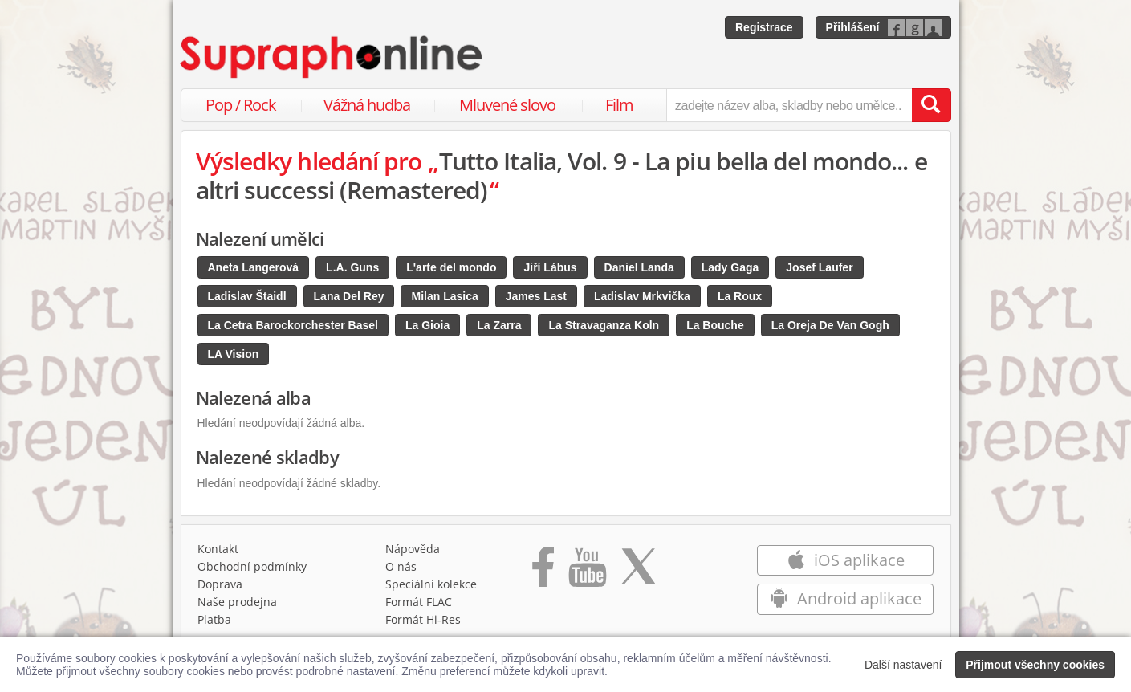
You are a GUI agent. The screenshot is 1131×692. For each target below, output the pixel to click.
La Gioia (427, 325)
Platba (214, 619)
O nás (401, 566)
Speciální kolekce (431, 584)
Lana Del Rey (349, 296)
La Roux (740, 296)
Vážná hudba (366, 105)
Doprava (219, 584)
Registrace (764, 27)
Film (619, 105)
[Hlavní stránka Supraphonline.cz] (332, 57)
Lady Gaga (730, 267)
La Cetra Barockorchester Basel (293, 325)
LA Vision (233, 354)
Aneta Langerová (253, 267)
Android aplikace (845, 598)
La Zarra (499, 325)
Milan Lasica (444, 296)
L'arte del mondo (451, 267)
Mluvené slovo (507, 105)
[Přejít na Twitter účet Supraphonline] (638, 572)
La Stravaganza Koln (603, 325)
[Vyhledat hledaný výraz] (931, 105)
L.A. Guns (352, 267)
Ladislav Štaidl (247, 296)
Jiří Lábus (549, 267)
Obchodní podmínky (252, 566)
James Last (536, 296)
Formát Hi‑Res (423, 619)
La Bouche (715, 325)
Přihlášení (853, 27)
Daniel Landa (639, 267)
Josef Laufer (819, 267)
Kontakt (217, 548)
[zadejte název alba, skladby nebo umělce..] (788, 105)
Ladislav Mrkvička (642, 296)
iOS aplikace (846, 560)
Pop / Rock (240, 105)
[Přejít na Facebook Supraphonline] (543, 572)
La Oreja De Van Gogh (830, 325)
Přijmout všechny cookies (1035, 664)
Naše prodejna (237, 601)
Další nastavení (903, 664)
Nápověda (412, 548)
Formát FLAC (418, 601)
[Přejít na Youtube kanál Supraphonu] (587, 572)
